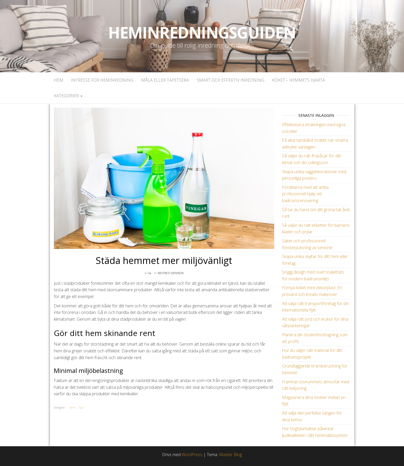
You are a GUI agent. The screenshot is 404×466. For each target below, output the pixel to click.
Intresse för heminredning (102, 80)
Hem (58, 80)
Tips (81, 407)
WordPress (192, 454)
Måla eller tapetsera (165, 80)
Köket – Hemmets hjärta (298, 80)
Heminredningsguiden (202, 32)
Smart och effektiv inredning (230, 80)
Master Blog (230, 454)
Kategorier (68, 96)
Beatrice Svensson (171, 273)
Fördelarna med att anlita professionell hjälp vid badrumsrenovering (305, 193)
